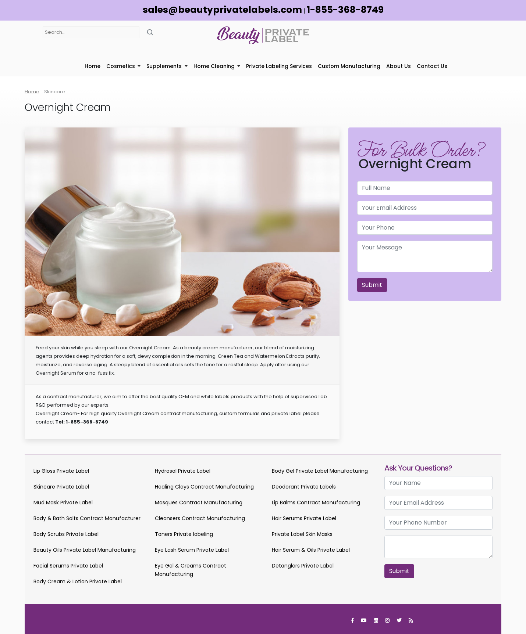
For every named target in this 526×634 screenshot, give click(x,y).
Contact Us (432, 66)
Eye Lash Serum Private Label (192, 550)
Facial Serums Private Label (68, 565)
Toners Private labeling (184, 534)
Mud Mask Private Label (63, 502)
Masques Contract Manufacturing (198, 502)
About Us (398, 66)
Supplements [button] (164, 66)
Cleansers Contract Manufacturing (200, 518)
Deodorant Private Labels (304, 486)
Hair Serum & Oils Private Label (311, 550)
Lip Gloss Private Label (61, 471)
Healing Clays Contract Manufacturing (204, 486)
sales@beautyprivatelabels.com (222, 9)
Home (92, 66)
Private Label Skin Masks (302, 534)
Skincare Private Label (61, 486)
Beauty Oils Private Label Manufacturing (84, 550)
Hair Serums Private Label (304, 518)
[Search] (150, 32)
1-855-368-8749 (345, 9)
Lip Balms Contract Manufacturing (316, 502)
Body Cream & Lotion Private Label (77, 581)
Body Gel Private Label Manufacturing (320, 471)
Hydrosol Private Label (182, 471)
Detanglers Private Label (303, 565)
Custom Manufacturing (349, 66)
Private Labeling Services (279, 66)
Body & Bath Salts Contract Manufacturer (87, 518)
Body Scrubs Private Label (66, 534)
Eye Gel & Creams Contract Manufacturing (190, 570)
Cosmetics (121, 66)
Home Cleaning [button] (214, 66)
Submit (372, 285)
